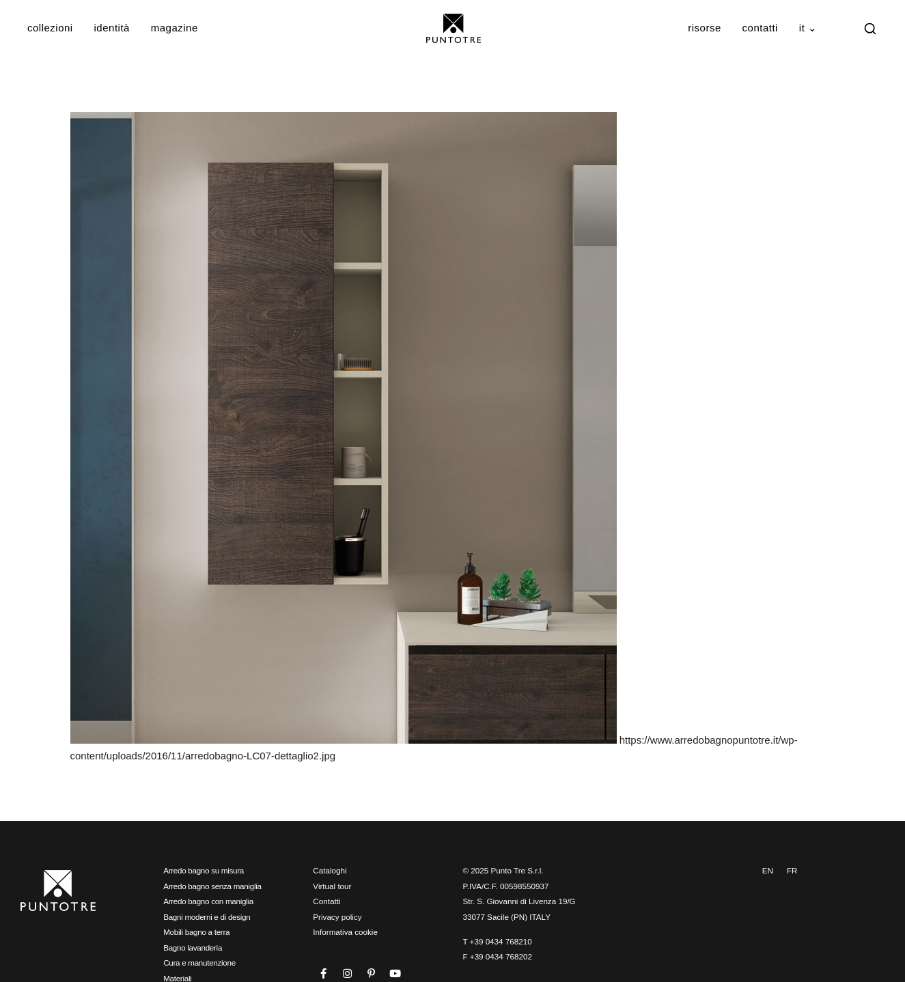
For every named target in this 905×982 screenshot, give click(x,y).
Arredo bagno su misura (203, 870)
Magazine (174, 27)
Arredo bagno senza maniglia (212, 886)
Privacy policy (337, 916)
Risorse (704, 27)
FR (792, 870)
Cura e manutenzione (199, 962)
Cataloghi (329, 870)
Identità (112, 27)
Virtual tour (332, 886)
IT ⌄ (808, 27)
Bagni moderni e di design (206, 916)
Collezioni (50, 27)
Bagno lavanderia (192, 947)
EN (767, 870)
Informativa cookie (345, 931)
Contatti (760, 27)
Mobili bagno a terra (196, 931)
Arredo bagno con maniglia (208, 901)
